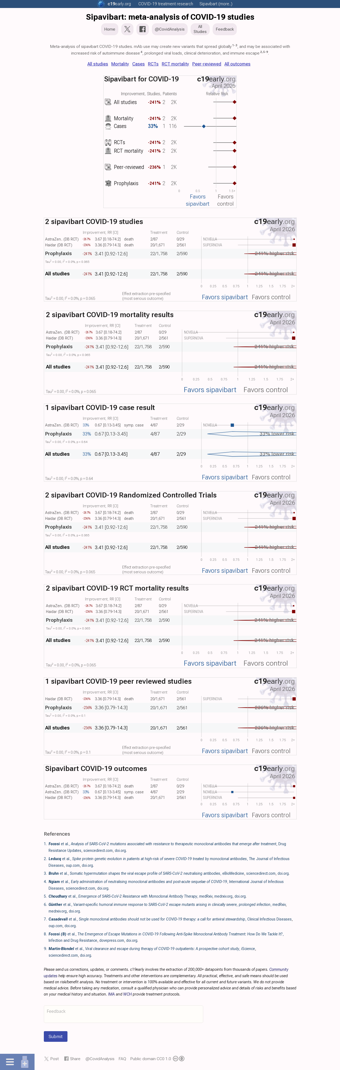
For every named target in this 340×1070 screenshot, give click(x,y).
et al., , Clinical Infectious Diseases (170, 919)
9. (45, 948)
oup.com (73, 865)
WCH (127, 994)
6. (45, 904)
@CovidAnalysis (100, 1058)
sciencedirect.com (98, 850)
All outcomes (237, 64)
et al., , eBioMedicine (146, 873)
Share (75, 1058)
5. (45, 896)
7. (45, 919)
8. (45, 934)
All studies (97, 64)
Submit (56, 1036)
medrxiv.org (223, 896)
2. (45, 858)
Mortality (120, 64)
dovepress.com (111, 940)
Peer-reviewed (206, 64)
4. (45, 881)
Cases (138, 64)
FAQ (122, 1058)
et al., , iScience (152, 948)
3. (45, 873)
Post (54, 1058)
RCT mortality (175, 64)
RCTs (153, 64)
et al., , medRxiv (130, 896)
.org (119, 3)
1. (45, 843)
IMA (111, 994)
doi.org (120, 850)
